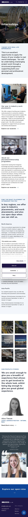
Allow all (14, 265)
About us (17, 509)
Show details (20, 261)
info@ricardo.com (6, 506)
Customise (14, 270)
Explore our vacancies (8, 129)
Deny (14, 275)
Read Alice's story (7, 425)
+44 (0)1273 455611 (5, 509)
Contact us (21, 2)
